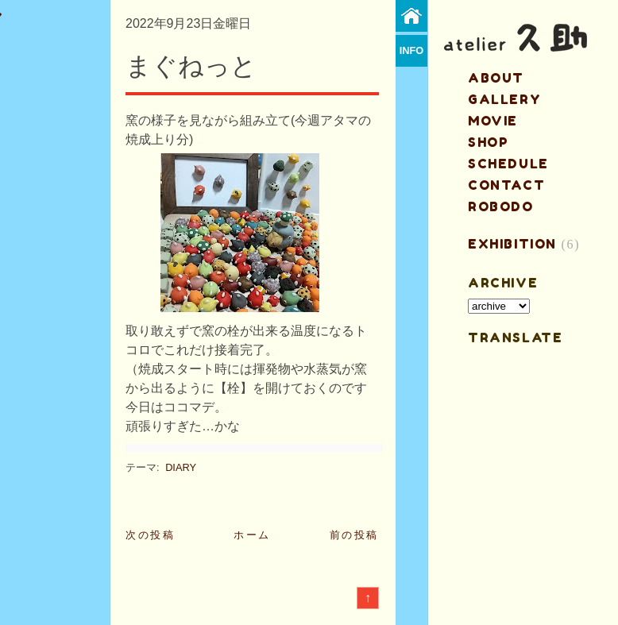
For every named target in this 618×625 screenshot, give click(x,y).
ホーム (252, 535)
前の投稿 (354, 535)
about (496, 78)
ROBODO (501, 206)
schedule (508, 164)
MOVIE (493, 121)
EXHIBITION (512, 244)
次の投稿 (150, 535)
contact (506, 185)
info (412, 50)
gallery (504, 99)
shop (488, 142)
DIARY (180, 467)
